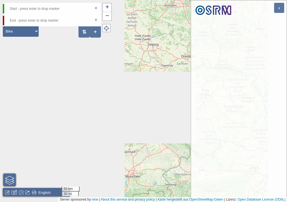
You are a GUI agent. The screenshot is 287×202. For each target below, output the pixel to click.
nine (95, 199)
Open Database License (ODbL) (262, 199)
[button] (107, 7)
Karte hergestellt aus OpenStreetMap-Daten (190, 199)
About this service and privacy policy (128, 199)
